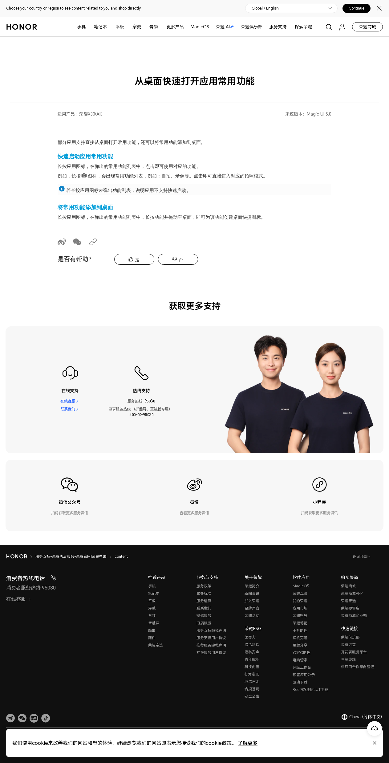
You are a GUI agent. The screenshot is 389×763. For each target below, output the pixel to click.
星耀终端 (348, 659)
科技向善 (252, 666)
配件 (152, 637)
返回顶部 (360, 556)
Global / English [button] (265, 8)
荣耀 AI (225, 26)
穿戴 (136, 26)
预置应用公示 (304, 674)
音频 (153, 26)
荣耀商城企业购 (354, 615)
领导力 (250, 637)
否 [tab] (181, 259)
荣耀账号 (300, 615)
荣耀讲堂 (348, 644)
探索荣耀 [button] (303, 26)
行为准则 (252, 674)
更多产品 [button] (175, 26)
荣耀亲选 (155, 645)
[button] (22, 718)
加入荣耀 (252, 600)
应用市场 (300, 608)
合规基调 (252, 689)
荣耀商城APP (352, 593)
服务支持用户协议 (211, 637)
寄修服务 (204, 615)
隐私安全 (252, 652)
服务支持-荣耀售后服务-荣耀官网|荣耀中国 (71, 556)
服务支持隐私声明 (211, 630)
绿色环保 (252, 644)
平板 (119, 26)
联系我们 (67, 409)
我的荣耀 (300, 600)
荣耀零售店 (350, 608)
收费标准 (204, 593)
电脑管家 (300, 660)
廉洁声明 (252, 681)
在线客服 (67, 401)
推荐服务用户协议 (211, 652)
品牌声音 (252, 608)
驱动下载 (300, 682)
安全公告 (252, 696)
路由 (152, 630)
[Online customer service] (374, 728)
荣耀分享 (300, 645)
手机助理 (300, 630)
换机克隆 (300, 637)
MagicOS (200, 26)
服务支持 (277, 26)
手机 (81, 26)
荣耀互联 (300, 593)
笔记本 (100, 26)
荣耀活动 (252, 615)
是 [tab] (137, 259)
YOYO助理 (301, 652)
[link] (10, 718)
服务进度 (204, 600)
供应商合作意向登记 (357, 666)
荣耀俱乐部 (251, 26)
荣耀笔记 (300, 623)
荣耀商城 (367, 26)
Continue (356, 8)
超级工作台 (302, 667)
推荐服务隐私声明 (211, 645)
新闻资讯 (252, 593)
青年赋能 (252, 659)
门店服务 (204, 623)
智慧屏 (153, 623)
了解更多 (247, 743)
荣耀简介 (252, 586)
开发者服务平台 (354, 652)
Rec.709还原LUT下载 (310, 689)
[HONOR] (16, 556)
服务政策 (204, 586)
